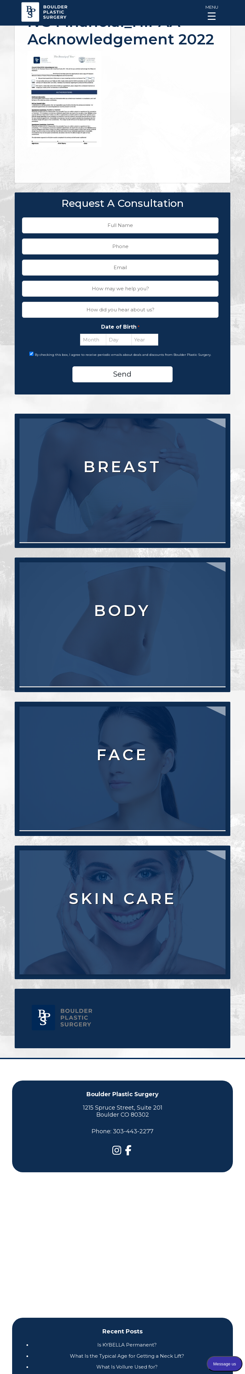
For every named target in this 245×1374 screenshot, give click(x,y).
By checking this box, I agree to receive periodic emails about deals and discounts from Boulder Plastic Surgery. (123, 355)
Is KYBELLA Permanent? (127, 1345)
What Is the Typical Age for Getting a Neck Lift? (127, 1356)
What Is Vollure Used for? (127, 1367)
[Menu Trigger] (211, 12)
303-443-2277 (133, 1131)
